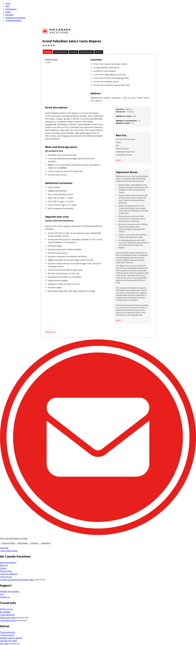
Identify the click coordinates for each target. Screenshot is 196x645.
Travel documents (8, 620)
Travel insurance (7, 635)
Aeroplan (9, 14)
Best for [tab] (99, 52)
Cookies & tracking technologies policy (17, 579)
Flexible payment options (11, 638)
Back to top (50, 331)
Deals (7, 12)
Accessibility (5, 612)
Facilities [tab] (73, 52)
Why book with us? (8, 562)
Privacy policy (6, 571)
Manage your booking (9, 591)
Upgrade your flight (8, 640)
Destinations (11, 9)
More (118, 160)
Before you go (6, 609)
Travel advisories (7, 614)
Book (7, 3)
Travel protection (7, 632)
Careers (3, 568)
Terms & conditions (8, 574)
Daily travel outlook (9, 617)
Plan (7, 6)
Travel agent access (9, 550)
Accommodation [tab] (60, 52)
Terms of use (6, 576)
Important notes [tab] (86, 52)
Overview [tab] (47, 52)
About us (4, 565)
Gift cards (4, 643)
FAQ (2, 594)
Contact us (5, 597)
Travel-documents (13, 20)
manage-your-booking (15, 17)
